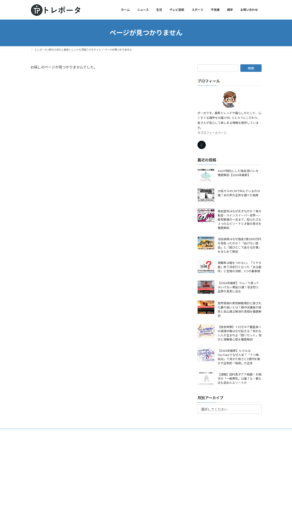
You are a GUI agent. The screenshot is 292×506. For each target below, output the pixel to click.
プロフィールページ (213, 132)
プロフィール (57, 432)
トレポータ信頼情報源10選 (88, 432)
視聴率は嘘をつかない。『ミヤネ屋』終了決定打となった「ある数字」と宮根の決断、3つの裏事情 (239, 267)
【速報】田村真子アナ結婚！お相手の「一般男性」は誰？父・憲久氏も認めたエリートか (239, 378)
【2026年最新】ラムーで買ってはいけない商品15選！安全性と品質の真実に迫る (238, 287)
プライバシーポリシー (124, 432)
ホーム (38, 432)
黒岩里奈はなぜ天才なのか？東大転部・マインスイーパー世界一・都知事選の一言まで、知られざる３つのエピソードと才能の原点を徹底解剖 (239, 219)
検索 (251, 68)
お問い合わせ (152, 432)
